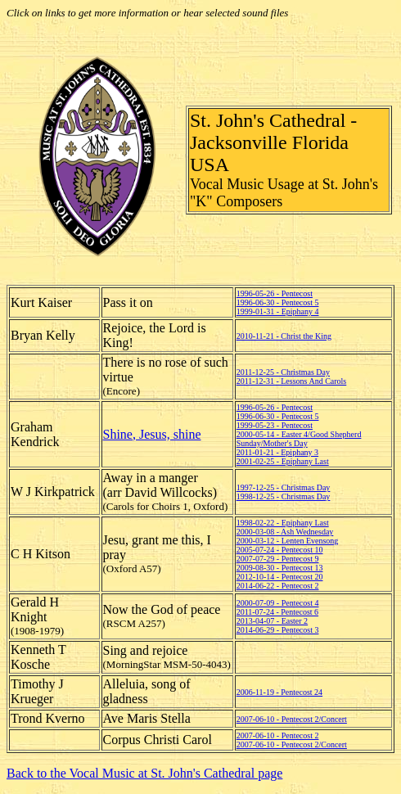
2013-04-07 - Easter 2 (272, 620)
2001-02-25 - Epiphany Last (283, 461)
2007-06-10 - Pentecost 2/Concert (292, 719)
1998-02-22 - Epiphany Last (283, 522)
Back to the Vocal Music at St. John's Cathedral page (144, 773)
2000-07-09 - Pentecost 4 (278, 602)
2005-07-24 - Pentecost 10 (280, 549)
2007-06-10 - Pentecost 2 (278, 735)
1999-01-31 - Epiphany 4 (278, 311)
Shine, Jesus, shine (152, 434)
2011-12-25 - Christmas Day (283, 372)
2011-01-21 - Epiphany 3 (277, 452)
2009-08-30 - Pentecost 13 (280, 567)
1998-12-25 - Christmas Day (284, 496)
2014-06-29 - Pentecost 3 (278, 629)
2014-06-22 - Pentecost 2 (278, 585)
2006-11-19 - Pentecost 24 (279, 692)
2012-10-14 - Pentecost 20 (280, 576)
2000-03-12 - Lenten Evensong (288, 540)
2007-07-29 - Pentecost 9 (278, 558)
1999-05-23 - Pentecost (275, 425)
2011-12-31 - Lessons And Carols (292, 381)
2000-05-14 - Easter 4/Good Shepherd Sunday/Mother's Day (299, 439)
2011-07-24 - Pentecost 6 (277, 611)
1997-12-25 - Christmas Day (284, 487)
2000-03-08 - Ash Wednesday (285, 531)
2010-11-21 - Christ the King (284, 336)
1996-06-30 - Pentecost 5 (278, 302)
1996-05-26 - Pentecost (275, 293)
